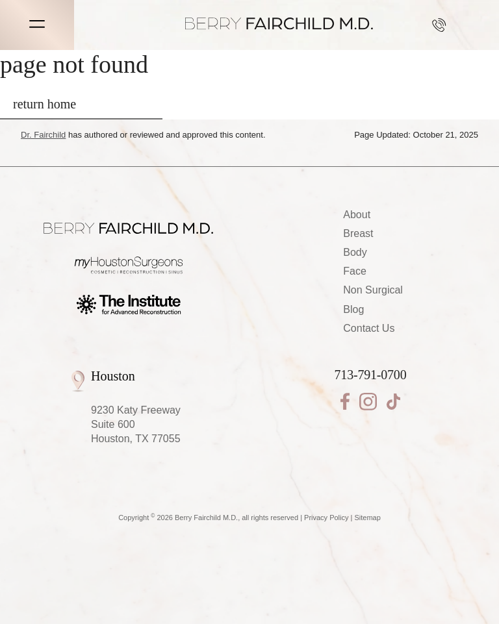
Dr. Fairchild (43, 135)
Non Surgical (373, 289)
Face (354, 271)
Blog (353, 309)
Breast (358, 233)
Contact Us (368, 328)
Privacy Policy (326, 517)
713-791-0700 (439, 25)
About (356, 214)
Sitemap (368, 517)
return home (44, 104)
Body (354, 252)
